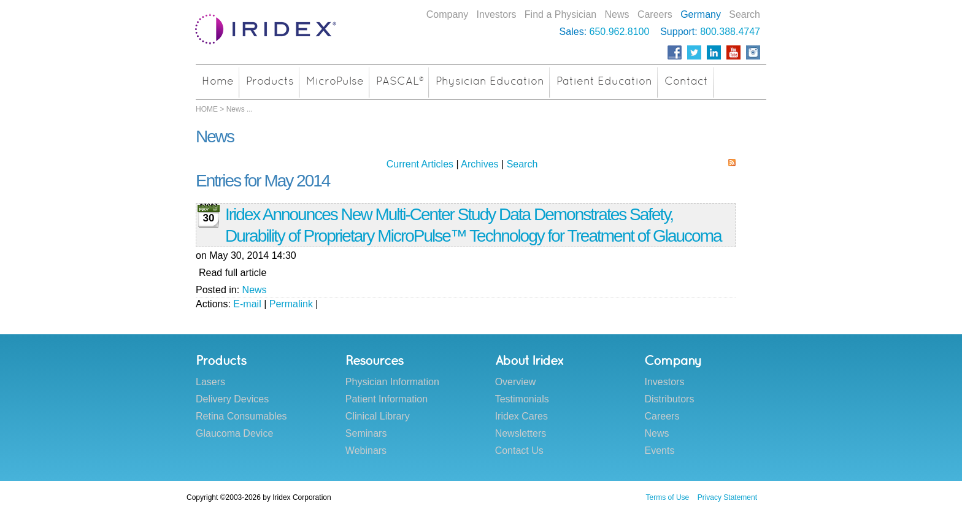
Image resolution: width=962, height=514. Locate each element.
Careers (654, 14)
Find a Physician (560, 14)
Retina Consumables (241, 416)
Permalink (291, 304)
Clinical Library (377, 416)
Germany (700, 14)
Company (447, 14)
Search (744, 14)
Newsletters (521, 433)
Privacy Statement (727, 497)
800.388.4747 (730, 31)
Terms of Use (668, 497)
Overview (515, 382)
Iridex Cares (521, 416)
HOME (207, 109)
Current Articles (420, 164)
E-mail (247, 304)
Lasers (210, 382)
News (617, 14)
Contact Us (519, 450)
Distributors (669, 399)
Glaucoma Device (234, 433)
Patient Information (386, 399)
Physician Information (392, 382)
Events (659, 450)
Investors (497, 14)
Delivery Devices (232, 399)
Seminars (366, 433)
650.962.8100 (620, 31)
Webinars (366, 450)
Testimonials (522, 399)
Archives (479, 164)
